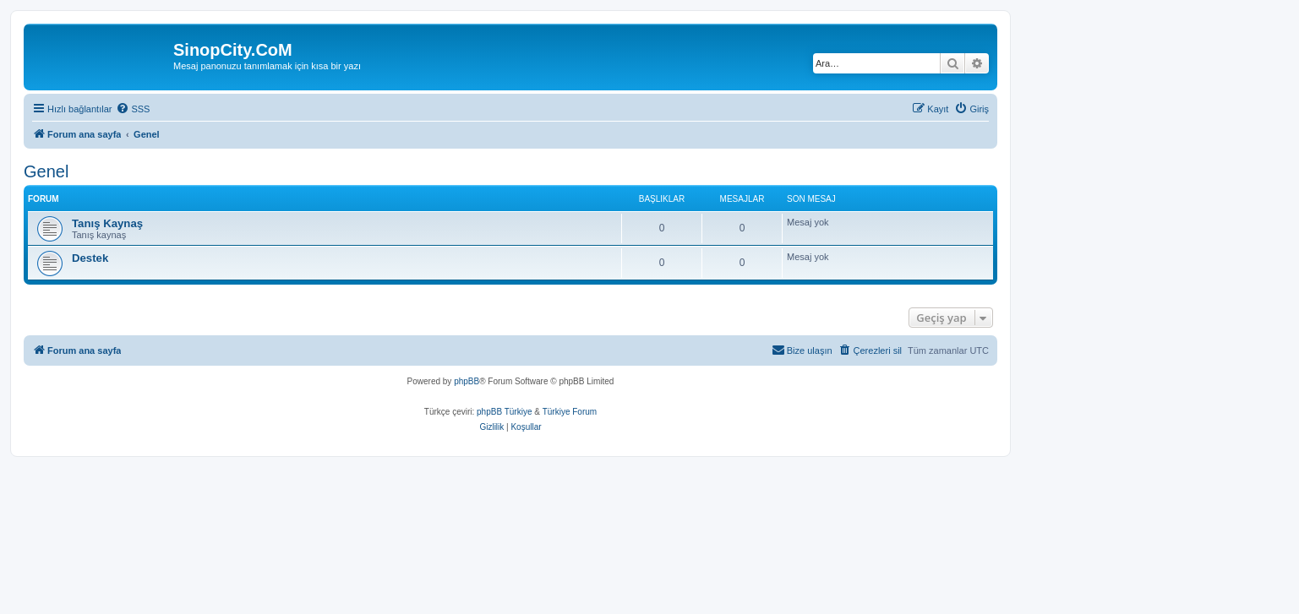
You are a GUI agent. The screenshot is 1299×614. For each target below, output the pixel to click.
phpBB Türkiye (504, 411)
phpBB (466, 381)
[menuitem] (133, 109)
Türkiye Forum (570, 411)
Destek (90, 258)
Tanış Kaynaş (107, 223)
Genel (46, 171)
